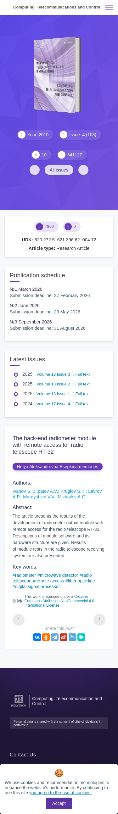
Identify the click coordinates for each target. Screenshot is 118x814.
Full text (81, 374)
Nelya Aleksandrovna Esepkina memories (57, 466)
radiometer (25, 575)
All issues (59, 169)
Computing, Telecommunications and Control (56, 7)
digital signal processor (37, 586)
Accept (59, 803)
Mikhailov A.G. (72, 496)
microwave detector (59, 575)
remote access (49, 580)
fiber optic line (81, 580)
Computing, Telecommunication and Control (67, 701)
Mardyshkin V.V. (39, 496)
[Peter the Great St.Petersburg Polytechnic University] (19, 707)
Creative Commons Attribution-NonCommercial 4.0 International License (59, 601)
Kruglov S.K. (73, 491)
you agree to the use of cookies (60, 792)
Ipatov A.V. (47, 491)
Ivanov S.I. (23, 491)
